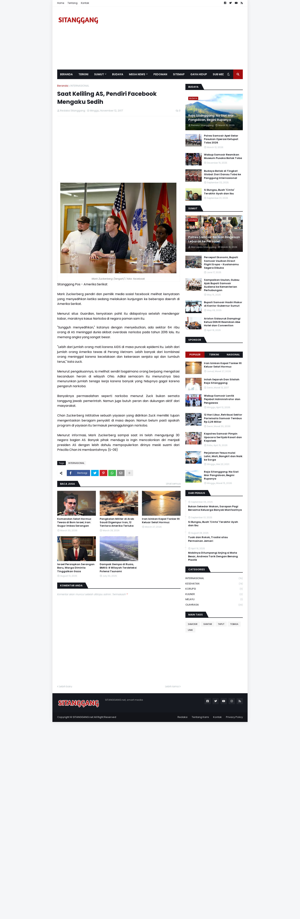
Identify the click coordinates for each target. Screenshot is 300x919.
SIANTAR (207, 624)
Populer (195, 354)
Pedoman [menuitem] (160, 74)
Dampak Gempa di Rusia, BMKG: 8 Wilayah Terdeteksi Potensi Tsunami (118, 568)
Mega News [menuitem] (137, 74)
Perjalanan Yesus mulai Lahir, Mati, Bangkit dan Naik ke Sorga (223, 456)
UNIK (190, 630)
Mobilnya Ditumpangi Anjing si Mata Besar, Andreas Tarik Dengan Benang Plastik (213, 556)
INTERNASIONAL (79, 86)
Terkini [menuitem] (83, 74)
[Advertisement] (173, 38)
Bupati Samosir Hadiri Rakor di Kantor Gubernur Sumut (223, 304)
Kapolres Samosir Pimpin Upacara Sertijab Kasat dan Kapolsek (223, 437)
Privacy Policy (234, 717)
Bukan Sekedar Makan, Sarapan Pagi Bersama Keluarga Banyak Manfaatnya (215, 508)
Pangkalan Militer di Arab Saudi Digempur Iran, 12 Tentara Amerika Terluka (117, 522)
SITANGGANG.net (83, 717)
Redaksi (183, 717)
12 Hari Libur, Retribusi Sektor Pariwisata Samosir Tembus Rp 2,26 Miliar (223, 418)
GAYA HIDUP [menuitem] (198, 74)
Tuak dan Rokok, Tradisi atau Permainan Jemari (208, 539)
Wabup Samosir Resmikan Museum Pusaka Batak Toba (223, 156)
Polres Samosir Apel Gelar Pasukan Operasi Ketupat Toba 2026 (221, 139)
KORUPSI (214, 589)
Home (60, 3)
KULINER (214, 594)
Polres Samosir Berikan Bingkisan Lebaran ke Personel (214, 239)
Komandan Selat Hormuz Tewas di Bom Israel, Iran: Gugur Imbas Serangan (74, 522)
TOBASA (234, 624)
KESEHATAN (214, 584)
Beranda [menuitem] (66, 74)
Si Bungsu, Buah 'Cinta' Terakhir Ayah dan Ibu (219, 191)
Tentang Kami (200, 717)
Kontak (85, 3)
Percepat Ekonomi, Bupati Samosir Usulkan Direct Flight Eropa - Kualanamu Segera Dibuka (221, 263)
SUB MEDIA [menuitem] (220, 74)
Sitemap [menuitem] (179, 74)
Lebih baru (65, 686)
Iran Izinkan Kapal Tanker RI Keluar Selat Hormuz (161, 520)
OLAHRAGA (214, 605)
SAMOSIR (192, 624)
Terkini (214, 354)
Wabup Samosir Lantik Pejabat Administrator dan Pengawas (222, 399)
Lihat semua (173, 483)
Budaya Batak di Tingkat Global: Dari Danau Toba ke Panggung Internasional (222, 174)
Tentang (72, 3)
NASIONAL (233, 354)
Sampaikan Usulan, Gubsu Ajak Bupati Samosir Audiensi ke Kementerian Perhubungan (221, 285)
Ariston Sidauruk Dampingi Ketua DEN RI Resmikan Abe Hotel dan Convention (222, 322)
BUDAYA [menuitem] (117, 74)
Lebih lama (172, 686)
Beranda (62, 86)
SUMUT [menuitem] (99, 74)
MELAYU (214, 599)
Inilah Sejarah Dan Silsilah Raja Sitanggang (221, 381)
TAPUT (221, 624)
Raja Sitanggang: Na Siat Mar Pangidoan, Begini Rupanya (211, 118)
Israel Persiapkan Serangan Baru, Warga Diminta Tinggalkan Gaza (76, 568)
